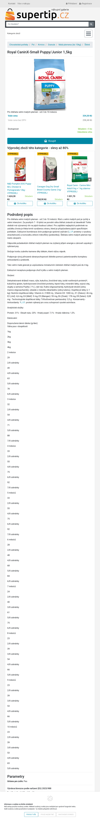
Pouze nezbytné (47, 814)
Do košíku (20, 203)
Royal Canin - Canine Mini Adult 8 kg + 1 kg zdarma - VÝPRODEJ (79, 188)
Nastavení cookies (66, 814)
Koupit (50, 140)
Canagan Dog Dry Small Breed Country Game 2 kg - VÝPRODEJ (49, 189)
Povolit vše (31, 814)
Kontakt (11, 3)
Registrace (85, 3)
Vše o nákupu (23, 3)
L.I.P (71, 232)
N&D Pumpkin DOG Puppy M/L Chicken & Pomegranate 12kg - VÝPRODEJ (19, 188)
